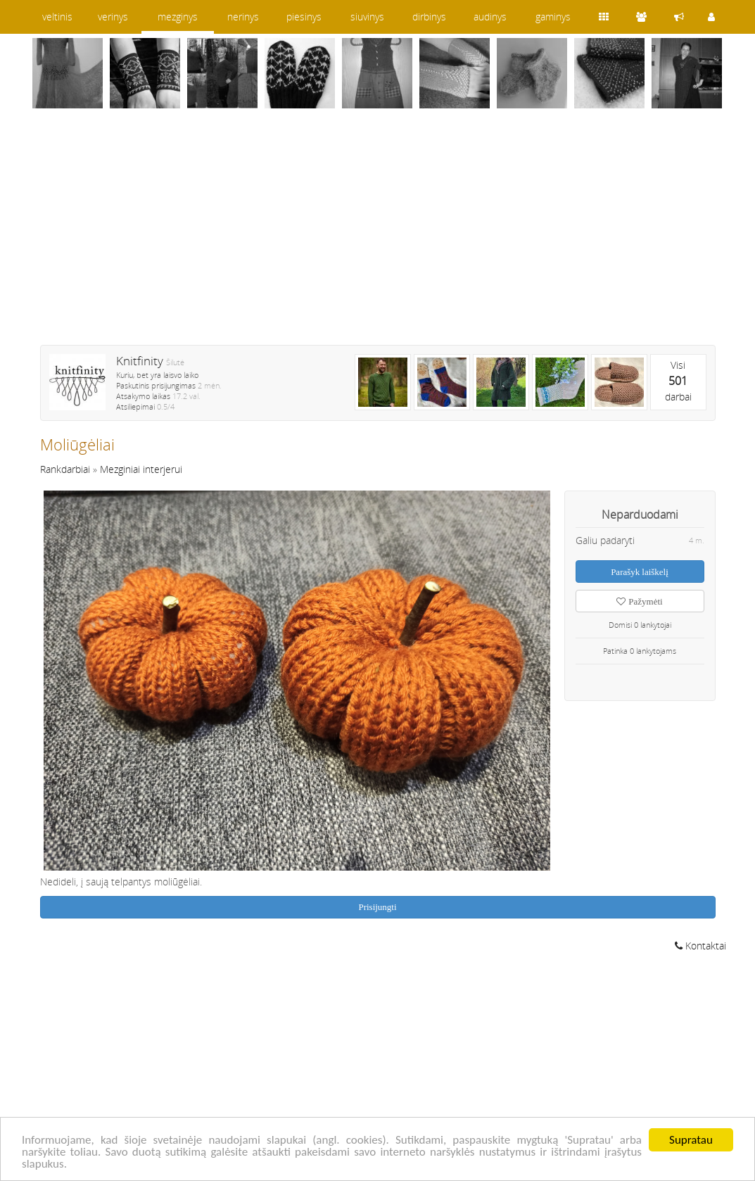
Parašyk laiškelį (639, 571)
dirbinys (429, 16)
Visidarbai (678, 380)
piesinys (304, 16)
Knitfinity (139, 361)
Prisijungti (377, 906)
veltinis (57, 16)
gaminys (553, 16)
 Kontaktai (700, 945)
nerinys (243, 16)
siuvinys (367, 16)
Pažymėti (639, 601)
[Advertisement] (378, 235)
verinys (113, 16)
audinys (490, 16)
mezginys (178, 16)
